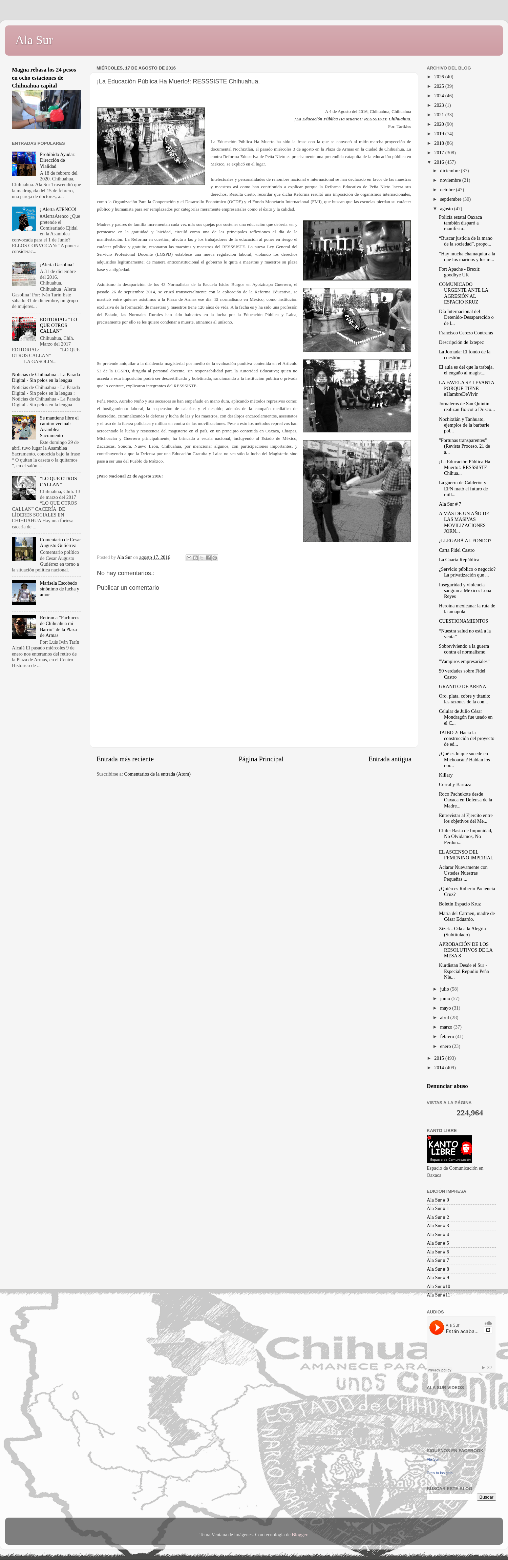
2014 (439, 1067)
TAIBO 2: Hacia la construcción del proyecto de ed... (466, 738)
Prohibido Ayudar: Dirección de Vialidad (58, 160)
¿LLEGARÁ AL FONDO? (465, 540)
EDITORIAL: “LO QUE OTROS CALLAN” (58, 325)
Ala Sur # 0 (438, 1200)
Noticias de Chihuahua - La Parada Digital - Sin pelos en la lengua (46, 377)
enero (446, 1046)
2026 (439, 76)
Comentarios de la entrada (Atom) (157, 774)
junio (445, 998)
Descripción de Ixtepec (461, 342)
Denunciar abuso (447, 1086)
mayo (446, 1008)
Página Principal (261, 759)
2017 (439, 152)
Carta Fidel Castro (457, 550)
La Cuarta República (459, 559)
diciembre (450, 170)
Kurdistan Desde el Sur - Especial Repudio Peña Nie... (464, 971)
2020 (439, 124)
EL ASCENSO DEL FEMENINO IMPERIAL (466, 854)
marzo (447, 1027)
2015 (439, 1058)
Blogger (299, 1534)
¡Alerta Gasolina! (57, 264)
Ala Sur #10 (438, 1286)
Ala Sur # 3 (438, 1225)
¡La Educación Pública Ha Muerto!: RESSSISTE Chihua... (464, 467)
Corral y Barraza (455, 784)
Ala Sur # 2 (438, 1217)
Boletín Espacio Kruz (460, 903)
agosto (447, 208)
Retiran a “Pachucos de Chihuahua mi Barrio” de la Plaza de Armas (60, 626)
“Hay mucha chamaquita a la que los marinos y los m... (467, 256)
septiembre (451, 199)
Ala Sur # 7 (450, 504)
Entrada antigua (389, 759)
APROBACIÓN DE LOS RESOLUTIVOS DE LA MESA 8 (465, 950)
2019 (439, 133)
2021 (439, 114)
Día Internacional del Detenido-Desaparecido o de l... (466, 317)
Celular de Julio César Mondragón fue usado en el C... (465, 717)
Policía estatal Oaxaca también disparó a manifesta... (460, 223)
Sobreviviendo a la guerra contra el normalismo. (464, 649)
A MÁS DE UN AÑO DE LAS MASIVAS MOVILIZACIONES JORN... (464, 522)
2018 (439, 143)
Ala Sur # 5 (438, 1243)
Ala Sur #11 (438, 1295)
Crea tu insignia (439, 1473)
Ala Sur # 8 (438, 1269)
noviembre (451, 180)
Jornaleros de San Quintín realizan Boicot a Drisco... (467, 406)
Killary (446, 775)
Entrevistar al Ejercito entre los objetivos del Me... (466, 818)
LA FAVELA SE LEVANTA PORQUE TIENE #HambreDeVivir (466, 388)
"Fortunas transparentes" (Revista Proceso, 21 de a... (464, 446)
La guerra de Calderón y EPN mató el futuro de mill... (463, 488)
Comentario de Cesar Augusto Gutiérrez (60, 542)
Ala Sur (34, 40)
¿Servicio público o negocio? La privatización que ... (467, 572)
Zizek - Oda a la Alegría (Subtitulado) (462, 931)
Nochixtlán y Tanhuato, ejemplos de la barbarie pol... (464, 425)
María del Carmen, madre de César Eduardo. (467, 916)
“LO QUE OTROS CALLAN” (58, 481)
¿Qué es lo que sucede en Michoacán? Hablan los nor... (464, 759)
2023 (439, 105)
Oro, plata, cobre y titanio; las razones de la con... (464, 698)
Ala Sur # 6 (438, 1251)
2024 (439, 95)
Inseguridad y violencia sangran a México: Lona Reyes (465, 590)
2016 (439, 162)
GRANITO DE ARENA (462, 686)
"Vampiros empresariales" (464, 661)
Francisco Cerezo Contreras (466, 332)
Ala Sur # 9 (438, 1277)
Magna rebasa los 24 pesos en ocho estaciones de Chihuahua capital (44, 77)
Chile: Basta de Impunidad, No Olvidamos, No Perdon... (465, 836)
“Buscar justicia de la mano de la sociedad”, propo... (465, 241)
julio (445, 989)
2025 (439, 86)
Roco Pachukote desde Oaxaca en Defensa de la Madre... (465, 799)
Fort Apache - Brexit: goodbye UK (460, 271)
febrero (448, 1036)
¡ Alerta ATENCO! (58, 209)
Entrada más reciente (125, 759)
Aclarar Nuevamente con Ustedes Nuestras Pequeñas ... (463, 873)
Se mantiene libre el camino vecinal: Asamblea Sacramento (59, 426)
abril (445, 1017)
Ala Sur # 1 (438, 1208)
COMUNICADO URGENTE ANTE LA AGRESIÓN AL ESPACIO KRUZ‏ (463, 293)
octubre (448, 189)
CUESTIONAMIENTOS (463, 621)
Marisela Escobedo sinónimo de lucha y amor (59, 589)
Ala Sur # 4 (438, 1234)
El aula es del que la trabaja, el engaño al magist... (466, 369)
